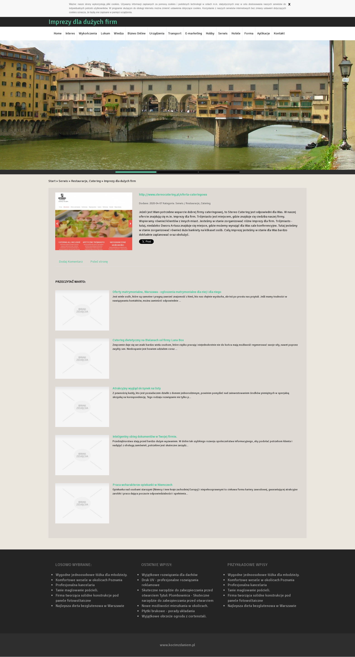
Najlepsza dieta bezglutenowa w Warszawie (90, 606)
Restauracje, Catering (86, 181)
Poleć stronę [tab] (99, 262)
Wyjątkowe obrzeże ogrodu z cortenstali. (174, 616)
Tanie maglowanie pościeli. (77, 590)
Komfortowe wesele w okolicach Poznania (89, 580)
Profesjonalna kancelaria (75, 585)
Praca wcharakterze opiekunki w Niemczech (142, 485)
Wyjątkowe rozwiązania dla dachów (170, 575)
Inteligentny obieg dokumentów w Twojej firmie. (145, 437)
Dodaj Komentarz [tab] (71, 262)
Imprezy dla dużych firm (120, 181)
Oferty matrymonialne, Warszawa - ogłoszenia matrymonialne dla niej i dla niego (167, 292)
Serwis (63, 181)
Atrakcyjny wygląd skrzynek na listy (137, 388)
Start (51, 181)
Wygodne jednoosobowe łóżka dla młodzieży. (91, 575)
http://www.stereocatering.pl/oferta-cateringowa (173, 195)
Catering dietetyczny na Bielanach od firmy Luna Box (148, 340)
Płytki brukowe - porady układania (168, 611)
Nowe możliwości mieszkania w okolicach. (175, 606)
